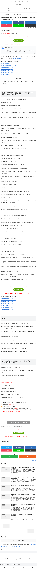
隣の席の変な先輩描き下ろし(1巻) (8, 65)
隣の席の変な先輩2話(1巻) (7, 72)
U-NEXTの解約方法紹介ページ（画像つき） (18, 424)
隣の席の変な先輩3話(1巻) (7, 70)
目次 (17, 78)
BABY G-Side (3, 443)
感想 (4, 85)
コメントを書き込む (18, 544)
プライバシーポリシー (18, 561)
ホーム (6, 561)
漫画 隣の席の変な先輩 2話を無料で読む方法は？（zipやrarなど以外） (17, 87)
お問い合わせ (18, 563)
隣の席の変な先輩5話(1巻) (7, 67)
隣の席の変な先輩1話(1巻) (7, 74)
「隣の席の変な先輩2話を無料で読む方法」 (21, 58)
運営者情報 (30, 561)
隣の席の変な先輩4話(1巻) (7, 69)
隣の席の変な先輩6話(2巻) (7, 63)
